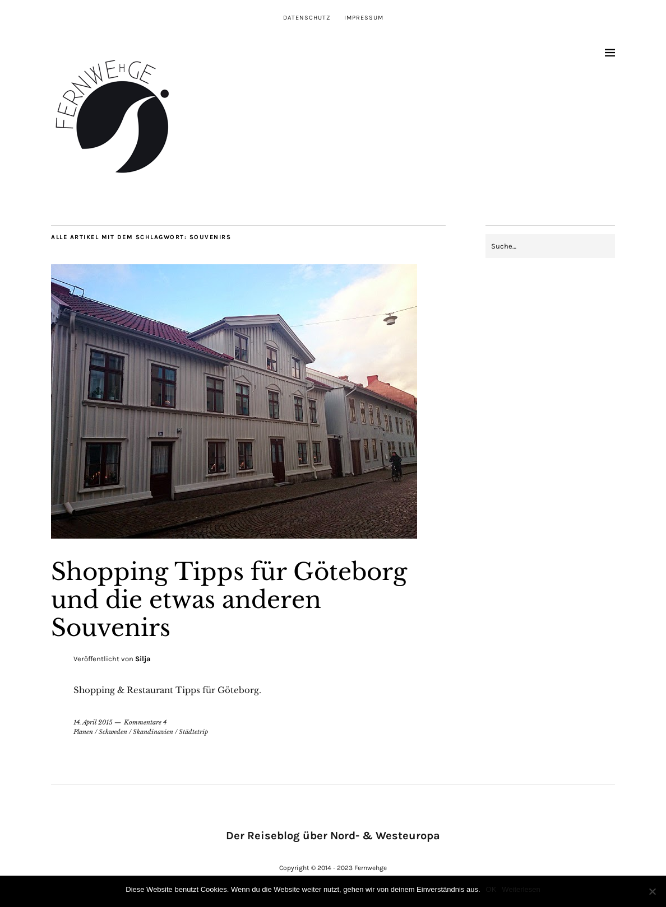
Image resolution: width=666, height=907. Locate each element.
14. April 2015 (93, 722)
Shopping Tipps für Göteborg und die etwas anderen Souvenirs (229, 600)
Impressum (363, 17)
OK (491, 889)
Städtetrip (193, 732)
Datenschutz (307, 17)
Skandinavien (153, 732)
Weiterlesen (521, 889)
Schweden (113, 732)
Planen (83, 732)
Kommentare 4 (145, 722)
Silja (143, 658)
